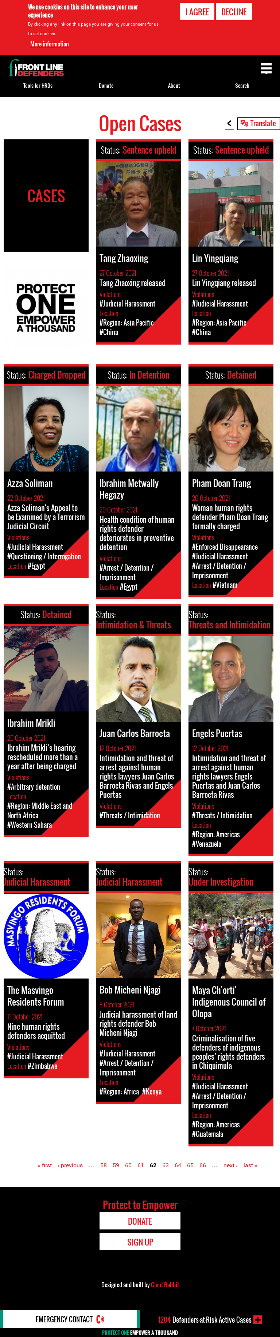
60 (128, 1165)
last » (250, 1165)
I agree (197, 12)
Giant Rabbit (165, 1284)
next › (230, 1165)
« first (45, 1165)
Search (242, 85)
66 (202, 1165)
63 (165, 1165)
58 (103, 1165)
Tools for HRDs (37, 85)
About (174, 85)
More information (49, 44)
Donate (106, 85)
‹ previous (70, 1165)
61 (140, 1165)
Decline (233, 12)
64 (178, 1165)
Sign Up (140, 1242)
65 (190, 1165)
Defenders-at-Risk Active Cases (205, 1320)
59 (116, 1165)
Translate (263, 123)
